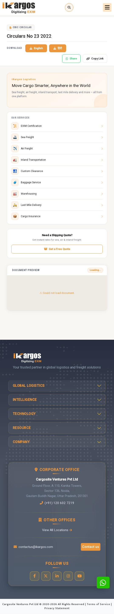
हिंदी (57, 48)
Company (21, 442)
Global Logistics (29, 386)
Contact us (90, 547)
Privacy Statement (57, 608)
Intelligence (25, 400)
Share (71, 58)
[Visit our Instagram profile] (68, 576)
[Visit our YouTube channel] (79, 576)
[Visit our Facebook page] (34, 576)
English (36, 48)
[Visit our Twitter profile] (45, 576)
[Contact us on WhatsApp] (103, 582)
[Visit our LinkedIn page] (57, 576)
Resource (22, 428)
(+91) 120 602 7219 (57, 503)
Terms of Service (99, 604)
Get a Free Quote (57, 249)
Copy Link (95, 58)
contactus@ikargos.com (33, 547)
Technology (24, 414)
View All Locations (57, 530)
